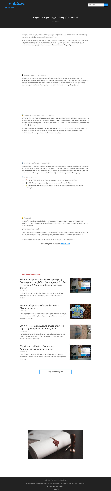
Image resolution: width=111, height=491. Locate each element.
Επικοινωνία (55, 489)
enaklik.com (65, 244)
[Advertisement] (55, 60)
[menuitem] (49, 5)
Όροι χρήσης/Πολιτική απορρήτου (55, 486)
